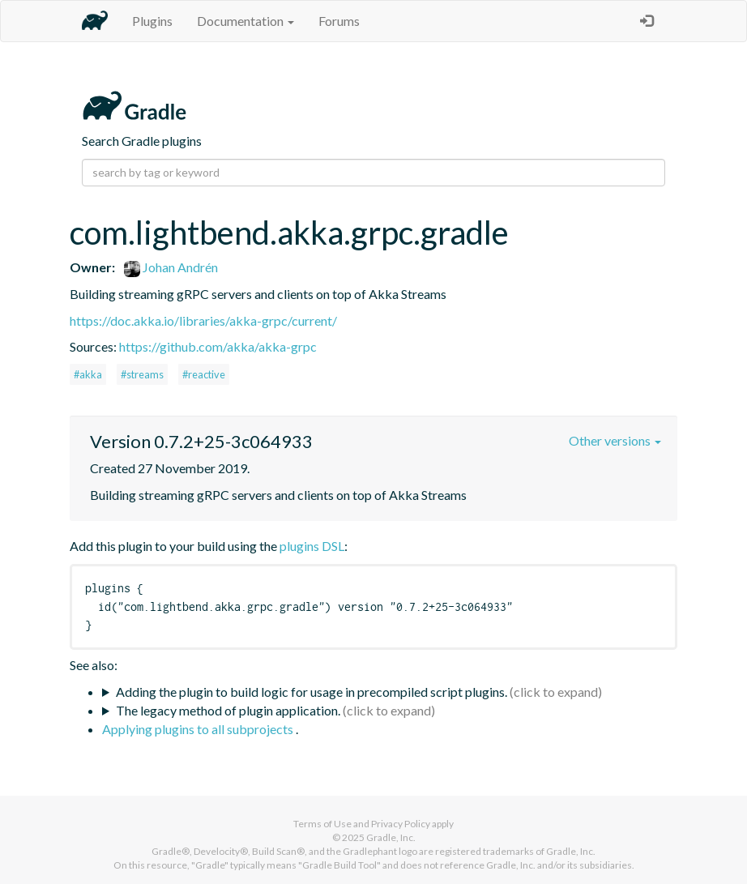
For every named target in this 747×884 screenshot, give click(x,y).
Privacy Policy (400, 824)
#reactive (203, 374)
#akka (88, 374)
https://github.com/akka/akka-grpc (218, 346)
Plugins (152, 20)
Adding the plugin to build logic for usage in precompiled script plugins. (311, 691)
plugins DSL (312, 545)
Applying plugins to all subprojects (199, 729)
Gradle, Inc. (391, 837)
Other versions (615, 440)
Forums (339, 20)
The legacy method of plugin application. (228, 710)
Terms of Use (322, 824)
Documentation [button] (245, 20)
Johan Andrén (171, 267)
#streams (142, 374)
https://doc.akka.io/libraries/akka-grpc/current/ (203, 320)
